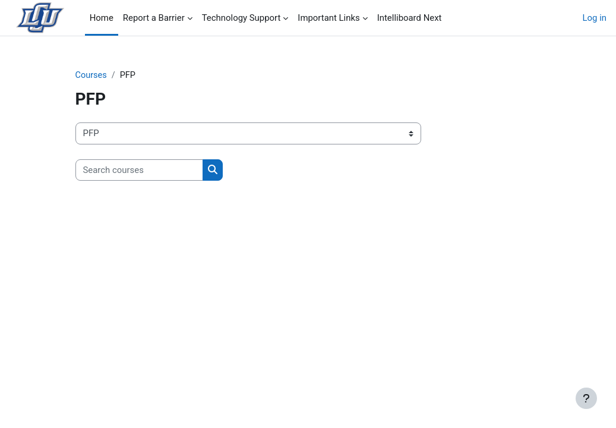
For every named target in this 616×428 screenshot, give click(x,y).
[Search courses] (139, 170)
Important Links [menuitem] (328, 17)
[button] (565, 339)
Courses (91, 75)
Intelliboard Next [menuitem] (409, 17)
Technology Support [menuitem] (241, 17)
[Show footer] (586, 398)
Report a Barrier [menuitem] (154, 17)
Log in (594, 17)
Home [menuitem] (101, 17)
